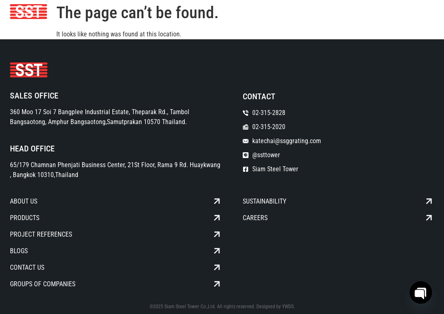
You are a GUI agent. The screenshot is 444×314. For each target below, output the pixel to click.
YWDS (288, 306)
